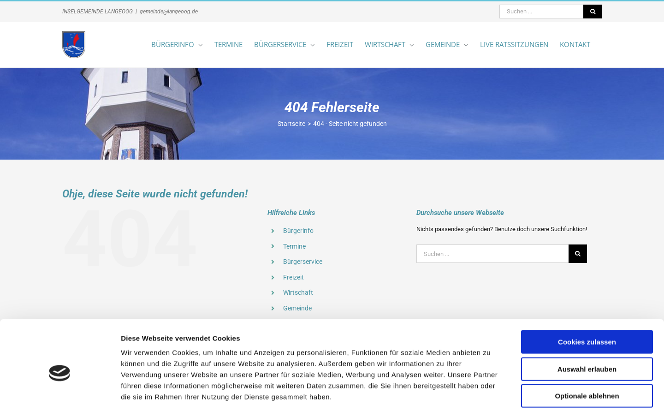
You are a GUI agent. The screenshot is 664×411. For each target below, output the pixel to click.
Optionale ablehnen (587, 352)
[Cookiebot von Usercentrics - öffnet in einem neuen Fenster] (59, 393)
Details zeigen (490, 393)
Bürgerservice (302, 261)
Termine (294, 246)
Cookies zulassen (587, 298)
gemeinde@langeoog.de (169, 11)
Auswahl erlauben (587, 325)
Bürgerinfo (298, 230)
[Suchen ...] (541, 11)
